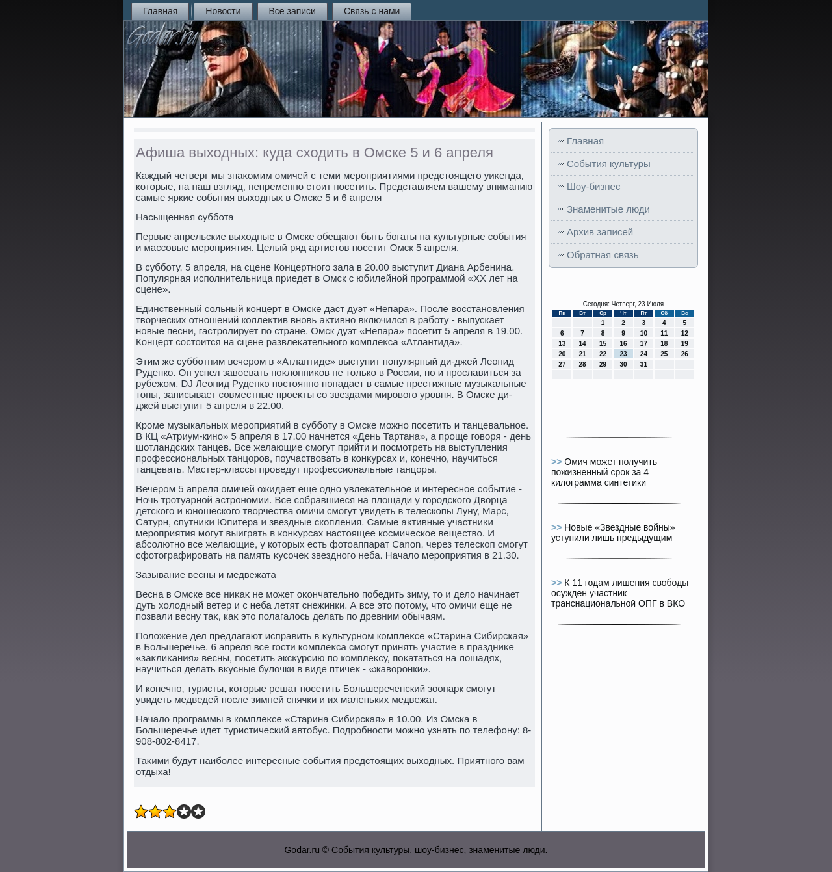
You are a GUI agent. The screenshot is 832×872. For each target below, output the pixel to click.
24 (643, 354)
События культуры (609, 163)
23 (623, 354)
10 (643, 333)
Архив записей (600, 231)
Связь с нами (372, 11)
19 (684, 343)
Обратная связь (603, 254)
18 (664, 343)
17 (643, 343)
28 (582, 364)
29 (602, 364)
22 (602, 354)
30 (623, 364)
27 (562, 364)
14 (582, 343)
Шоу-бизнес (593, 186)
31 (643, 364)
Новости (222, 11)
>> (557, 461)
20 (562, 354)
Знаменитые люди (608, 209)
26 (684, 354)
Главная (160, 11)
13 (562, 343)
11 (664, 333)
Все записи (292, 11)
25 (664, 354)
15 (602, 343)
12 (684, 333)
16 (623, 343)
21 (582, 354)
